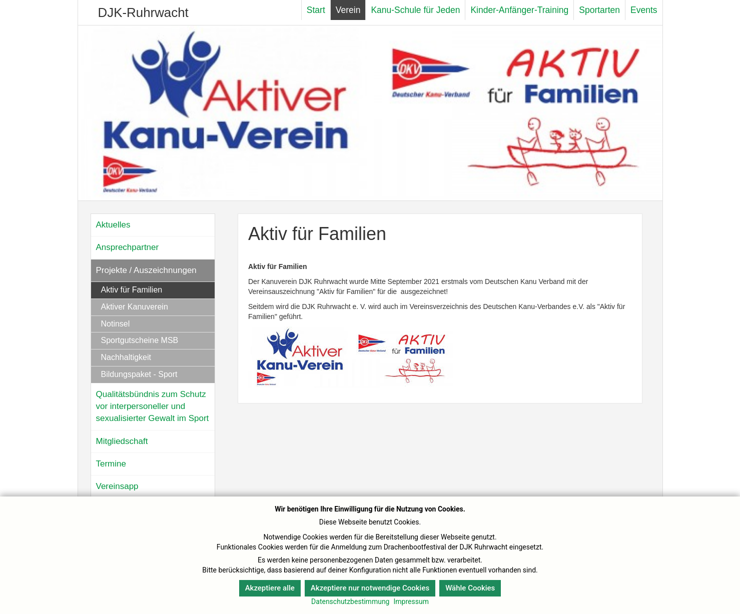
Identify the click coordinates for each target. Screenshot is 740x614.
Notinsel (115, 324)
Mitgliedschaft (122, 441)
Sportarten (599, 10)
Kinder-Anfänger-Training (519, 10)
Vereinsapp (117, 486)
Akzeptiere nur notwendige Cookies (370, 588)
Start (316, 10)
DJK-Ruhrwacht (143, 13)
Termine (111, 463)
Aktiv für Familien (132, 290)
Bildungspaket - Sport (139, 374)
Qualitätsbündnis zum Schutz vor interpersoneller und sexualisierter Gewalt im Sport (152, 407)
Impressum (410, 602)
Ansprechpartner (127, 247)
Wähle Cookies (470, 588)
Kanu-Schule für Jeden (415, 10)
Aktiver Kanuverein (134, 306)
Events (643, 10)
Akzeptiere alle (270, 588)
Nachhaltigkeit (126, 357)
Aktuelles (113, 225)
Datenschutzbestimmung (350, 602)
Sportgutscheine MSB (140, 340)
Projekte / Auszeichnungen (146, 270)
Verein (348, 10)
